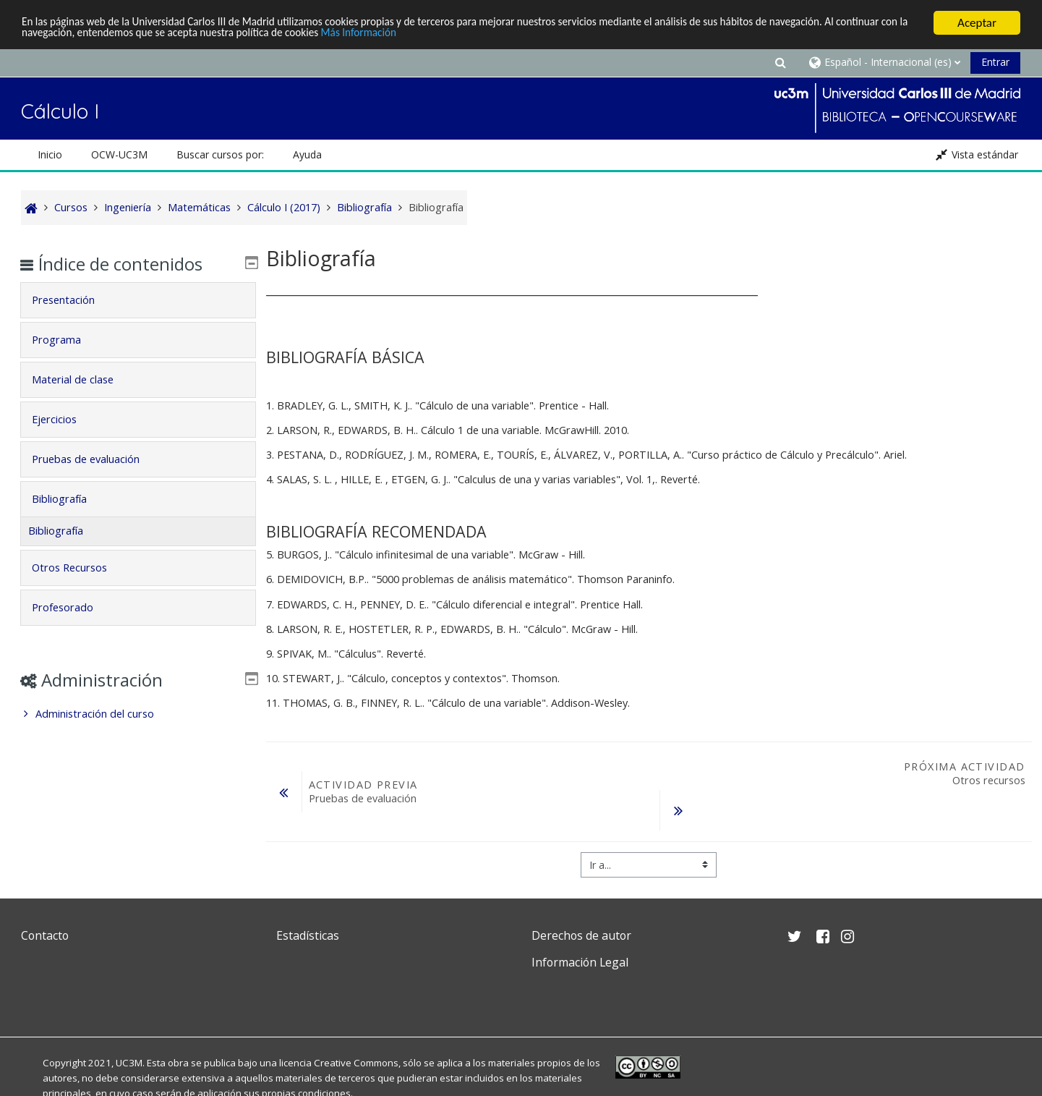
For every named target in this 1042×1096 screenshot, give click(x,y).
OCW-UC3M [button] (119, 154)
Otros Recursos (79, 567)
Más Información (494, 35)
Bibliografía (69, 499)
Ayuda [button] (307, 154)
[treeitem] (138, 714)
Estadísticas (307, 935)
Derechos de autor (581, 935)
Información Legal (579, 962)
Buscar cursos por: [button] (220, 154)
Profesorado (72, 607)
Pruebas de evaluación (96, 459)
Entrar (995, 62)
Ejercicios (64, 419)
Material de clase (83, 379)
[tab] (138, 300)
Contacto (45, 935)
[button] (780, 61)
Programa (66, 340)
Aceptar (976, 22)
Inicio (50, 154)
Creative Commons (356, 1062)
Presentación (73, 300)
